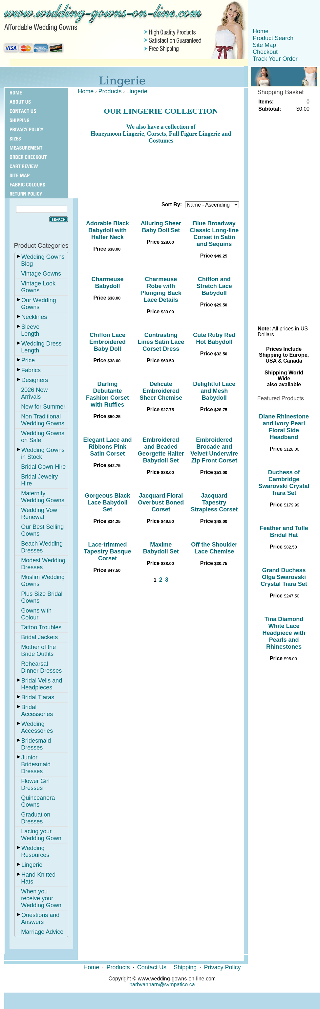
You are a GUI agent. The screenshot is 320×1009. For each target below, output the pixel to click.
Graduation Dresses (35, 818)
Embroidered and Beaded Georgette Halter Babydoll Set (161, 450)
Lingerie (31, 865)
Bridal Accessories (37, 710)
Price (28, 360)
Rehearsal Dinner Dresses (41, 667)
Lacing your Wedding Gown (41, 834)
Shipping (185, 967)
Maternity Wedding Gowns (42, 497)
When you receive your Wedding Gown (41, 898)
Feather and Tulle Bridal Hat (284, 531)
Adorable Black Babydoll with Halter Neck (107, 230)
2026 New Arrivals (34, 393)
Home (260, 31)
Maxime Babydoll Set (161, 548)
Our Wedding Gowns (38, 303)
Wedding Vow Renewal (39, 513)
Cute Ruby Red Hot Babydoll (214, 338)
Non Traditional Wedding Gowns (42, 420)
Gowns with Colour (36, 614)
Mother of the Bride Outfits (38, 650)
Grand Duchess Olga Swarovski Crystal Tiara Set (284, 577)
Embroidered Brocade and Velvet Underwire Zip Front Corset (214, 450)
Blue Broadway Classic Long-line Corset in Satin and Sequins (214, 233)
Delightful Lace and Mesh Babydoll (214, 391)
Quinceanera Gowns (38, 801)
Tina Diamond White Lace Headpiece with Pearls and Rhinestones (283, 633)
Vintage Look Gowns (38, 287)
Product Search (273, 38)
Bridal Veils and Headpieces (41, 684)
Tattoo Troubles (41, 627)
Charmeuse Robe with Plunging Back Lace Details (160, 289)
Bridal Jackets (39, 637)
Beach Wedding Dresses (42, 547)
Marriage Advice (42, 932)
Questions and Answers (40, 918)
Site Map (264, 45)
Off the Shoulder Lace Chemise (214, 548)
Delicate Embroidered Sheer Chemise (160, 391)
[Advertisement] (161, 170)
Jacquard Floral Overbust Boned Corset (161, 502)
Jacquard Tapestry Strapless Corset (214, 502)
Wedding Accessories (37, 727)
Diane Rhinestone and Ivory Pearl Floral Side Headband (284, 426)
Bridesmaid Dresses (36, 744)
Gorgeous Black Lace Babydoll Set (107, 502)
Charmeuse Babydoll (108, 282)
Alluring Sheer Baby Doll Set (161, 227)
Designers (34, 380)
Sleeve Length (30, 330)
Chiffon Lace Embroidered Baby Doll (107, 342)
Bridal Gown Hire (43, 466)
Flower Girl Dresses (35, 784)
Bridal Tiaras (37, 697)
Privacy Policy (222, 967)
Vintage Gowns (41, 273)
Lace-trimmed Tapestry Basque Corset (107, 551)
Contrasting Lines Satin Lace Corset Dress (161, 342)
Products (110, 91)
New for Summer (43, 406)
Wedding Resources (35, 851)
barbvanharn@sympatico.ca (162, 984)
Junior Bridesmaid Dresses (36, 764)
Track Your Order (275, 59)
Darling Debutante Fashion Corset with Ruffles (107, 394)
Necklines (34, 317)
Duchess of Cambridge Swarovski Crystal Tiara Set (283, 482)
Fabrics (31, 370)
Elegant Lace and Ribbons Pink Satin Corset (107, 447)
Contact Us (151, 967)
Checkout (265, 52)
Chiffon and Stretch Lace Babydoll (214, 286)
